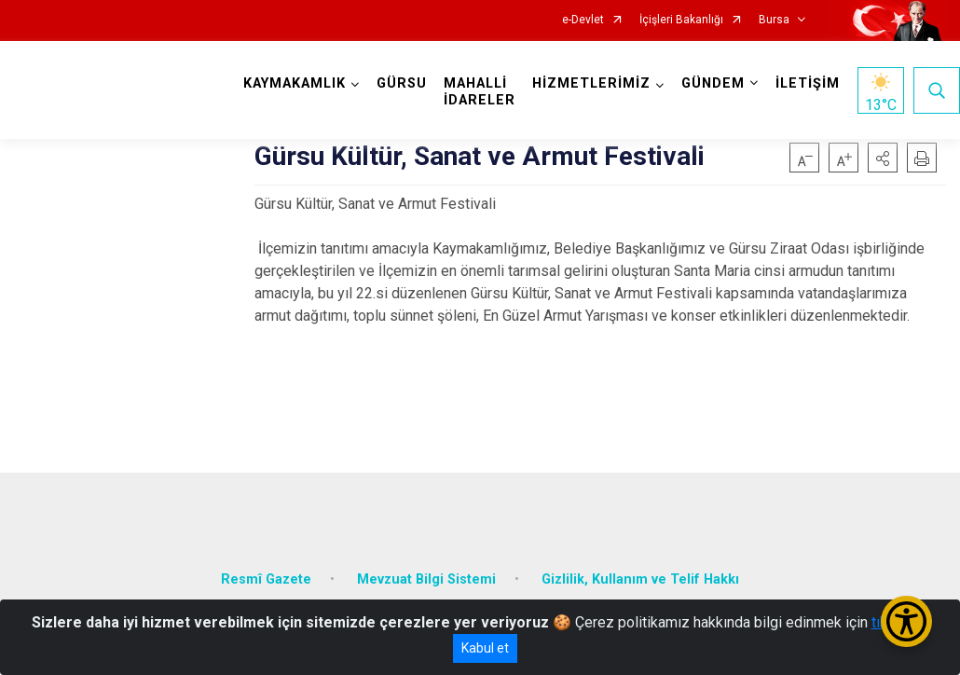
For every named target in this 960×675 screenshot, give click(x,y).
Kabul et (485, 648)
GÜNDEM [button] (713, 83)
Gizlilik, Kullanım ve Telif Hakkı (640, 577)
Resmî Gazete (266, 577)
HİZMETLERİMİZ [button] (591, 83)
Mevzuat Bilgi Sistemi (426, 577)
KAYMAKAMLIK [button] (294, 83)
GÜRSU (402, 83)
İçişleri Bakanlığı (681, 20)
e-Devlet (583, 20)
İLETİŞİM (807, 83)
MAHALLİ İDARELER (479, 92)
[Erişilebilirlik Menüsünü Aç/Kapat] (906, 621)
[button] (883, 157)
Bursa (774, 20)
